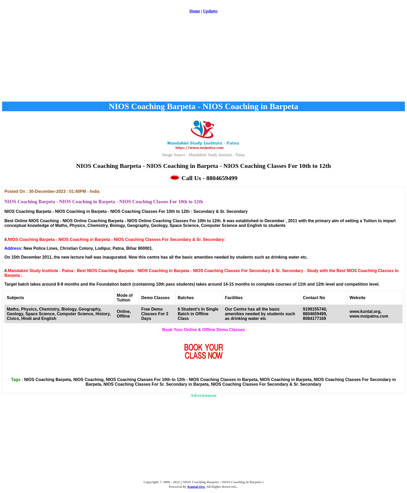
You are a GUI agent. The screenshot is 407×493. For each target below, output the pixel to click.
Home (194, 11)
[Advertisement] (203, 59)
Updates (210, 11)
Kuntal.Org (196, 487)
